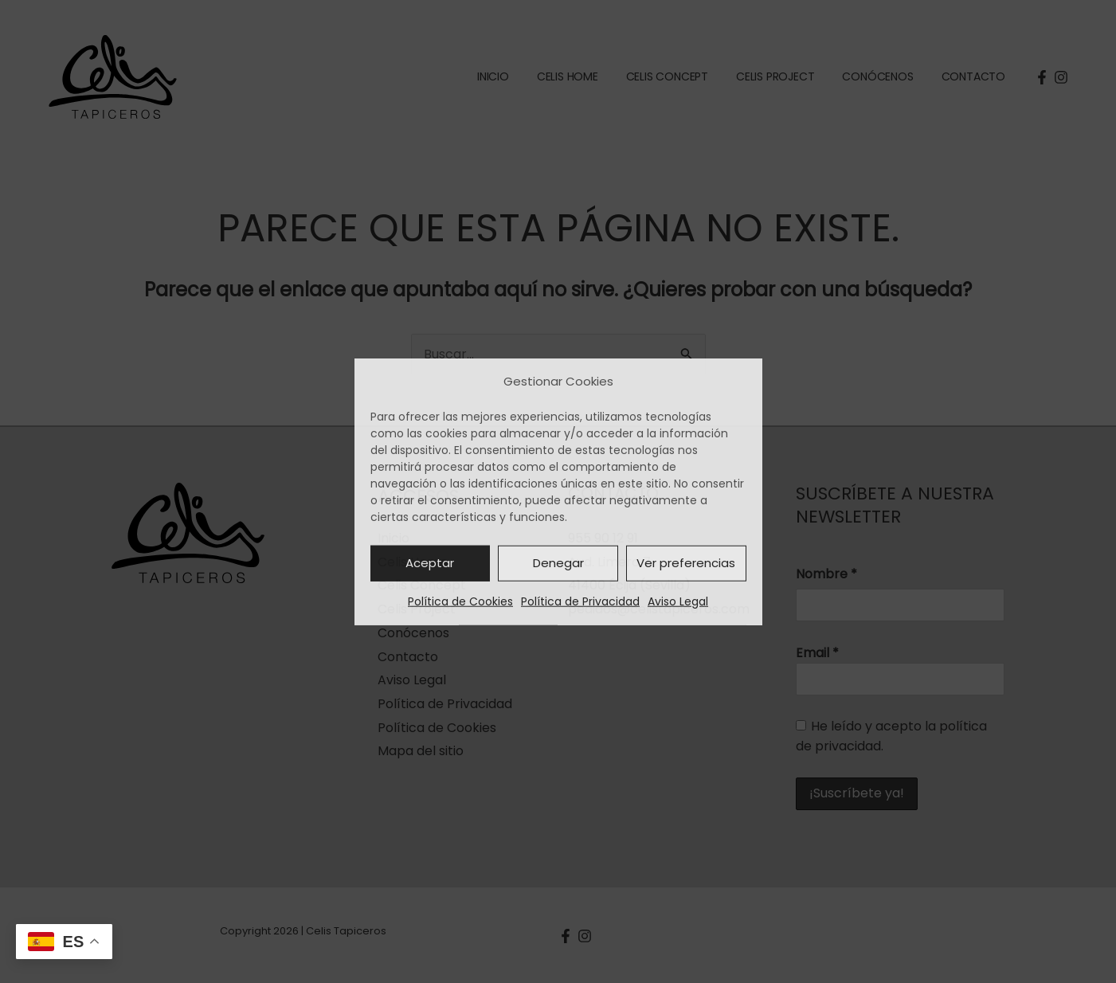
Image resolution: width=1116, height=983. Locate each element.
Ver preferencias (685, 562)
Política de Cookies (460, 601)
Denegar (558, 562)
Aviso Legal (678, 601)
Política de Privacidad (580, 601)
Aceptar (429, 562)
